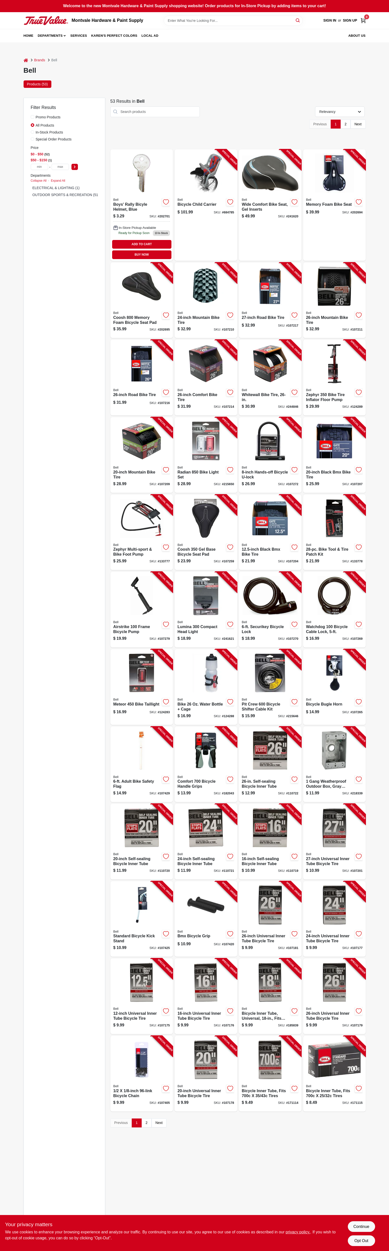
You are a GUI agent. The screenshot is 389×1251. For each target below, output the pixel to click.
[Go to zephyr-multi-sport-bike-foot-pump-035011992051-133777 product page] (141, 532)
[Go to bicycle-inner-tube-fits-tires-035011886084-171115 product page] (334, 1074)
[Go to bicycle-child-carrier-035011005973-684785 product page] (206, 205)
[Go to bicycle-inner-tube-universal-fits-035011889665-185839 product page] (270, 996)
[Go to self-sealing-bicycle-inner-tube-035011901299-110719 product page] (270, 841)
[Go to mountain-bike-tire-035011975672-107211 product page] (334, 300)
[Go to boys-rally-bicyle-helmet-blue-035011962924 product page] (141, 205)
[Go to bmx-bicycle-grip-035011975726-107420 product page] (206, 919)
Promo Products (48, 117)
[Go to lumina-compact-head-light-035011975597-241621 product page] (206, 609)
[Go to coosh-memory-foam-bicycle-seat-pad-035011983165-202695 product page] (141, 300)
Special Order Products (54, 139)
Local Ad (149, 35)
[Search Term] (233, 21)
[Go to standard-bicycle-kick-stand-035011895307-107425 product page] (141, 919)
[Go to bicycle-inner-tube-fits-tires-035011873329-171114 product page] (270, 1074)
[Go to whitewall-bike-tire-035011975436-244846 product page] (270, 377)
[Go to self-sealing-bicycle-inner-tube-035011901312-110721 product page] (206, 841)
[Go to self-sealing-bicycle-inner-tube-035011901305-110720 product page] (141, 841)
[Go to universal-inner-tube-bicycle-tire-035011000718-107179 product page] (334, 996)
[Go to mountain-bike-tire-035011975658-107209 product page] (141, 455)
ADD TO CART (141, 244)
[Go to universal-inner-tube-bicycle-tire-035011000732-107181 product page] (270, 919)
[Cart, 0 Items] (363, 20)
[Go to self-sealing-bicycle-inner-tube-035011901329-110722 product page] (270, 764)
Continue (361, 1226)
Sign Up (350, 20)
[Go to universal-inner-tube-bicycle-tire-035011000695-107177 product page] (334, 919)
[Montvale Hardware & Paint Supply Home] (46, 20)
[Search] (298, 20)
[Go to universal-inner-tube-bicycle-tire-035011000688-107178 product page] (206, 1074)
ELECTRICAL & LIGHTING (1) (56, 188)
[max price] (60, 167)
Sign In (329, 20)
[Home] (26, 60)
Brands (39, 60)
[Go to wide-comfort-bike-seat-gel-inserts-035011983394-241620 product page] (270, 205)
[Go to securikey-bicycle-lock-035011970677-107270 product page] (270, 609)
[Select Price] (74, 167)
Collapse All (39, 180)
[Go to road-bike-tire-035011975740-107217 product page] (270, 300)
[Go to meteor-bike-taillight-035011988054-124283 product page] (141, 687)
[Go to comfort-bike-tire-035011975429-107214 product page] (206, 377)
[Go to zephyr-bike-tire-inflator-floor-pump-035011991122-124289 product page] (334, 377)
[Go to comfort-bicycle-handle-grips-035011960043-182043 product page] (206, 764)
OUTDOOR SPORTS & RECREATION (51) (65, 195)
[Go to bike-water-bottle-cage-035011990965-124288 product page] (206, 687)
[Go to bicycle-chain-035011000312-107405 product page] (141, 1074)
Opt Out (361, 1241)
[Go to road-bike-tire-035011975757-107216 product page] (141, 377)
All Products (45, 125)
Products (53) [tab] (37, 84)
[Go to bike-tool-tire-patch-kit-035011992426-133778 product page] (334, 532)
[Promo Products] (32, 117)
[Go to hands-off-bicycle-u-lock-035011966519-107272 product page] (270, 455)
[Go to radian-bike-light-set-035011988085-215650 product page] (206, 455)
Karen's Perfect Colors (114, 35)
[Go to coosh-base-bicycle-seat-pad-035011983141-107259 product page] (206, 532)
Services (78, 35)
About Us (357, 35)
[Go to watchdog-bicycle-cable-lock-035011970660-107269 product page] (334, 609)
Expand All (58, 180)
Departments (50, 35)
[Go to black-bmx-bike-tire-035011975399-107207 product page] (334, 455)
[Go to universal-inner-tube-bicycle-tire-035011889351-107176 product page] (206, 996)
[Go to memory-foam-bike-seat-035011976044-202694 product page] (334, 205)
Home (28, 35)
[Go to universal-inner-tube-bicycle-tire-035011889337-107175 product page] (141, 996)
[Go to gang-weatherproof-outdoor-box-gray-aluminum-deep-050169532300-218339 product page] (334, 764)
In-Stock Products (49, 132)
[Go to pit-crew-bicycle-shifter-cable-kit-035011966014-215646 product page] (270, 687)
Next (358, 124)
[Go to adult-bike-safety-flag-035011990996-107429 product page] (141, 764)
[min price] (39, 167)
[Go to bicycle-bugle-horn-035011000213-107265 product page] (334, 687)
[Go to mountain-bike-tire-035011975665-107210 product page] (206, 300)
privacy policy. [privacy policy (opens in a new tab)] (298, 1232)
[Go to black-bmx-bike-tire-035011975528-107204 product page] (270, 532)
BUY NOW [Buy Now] (142, 254)
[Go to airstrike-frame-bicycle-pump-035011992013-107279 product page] (141, 609)
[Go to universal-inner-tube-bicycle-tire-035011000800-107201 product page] (334, 841)
